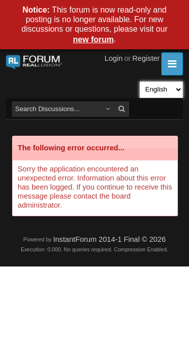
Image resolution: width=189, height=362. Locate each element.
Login (114, 58)
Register (146, 58)
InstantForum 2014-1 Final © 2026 (109, 239)
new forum (93, 39)
